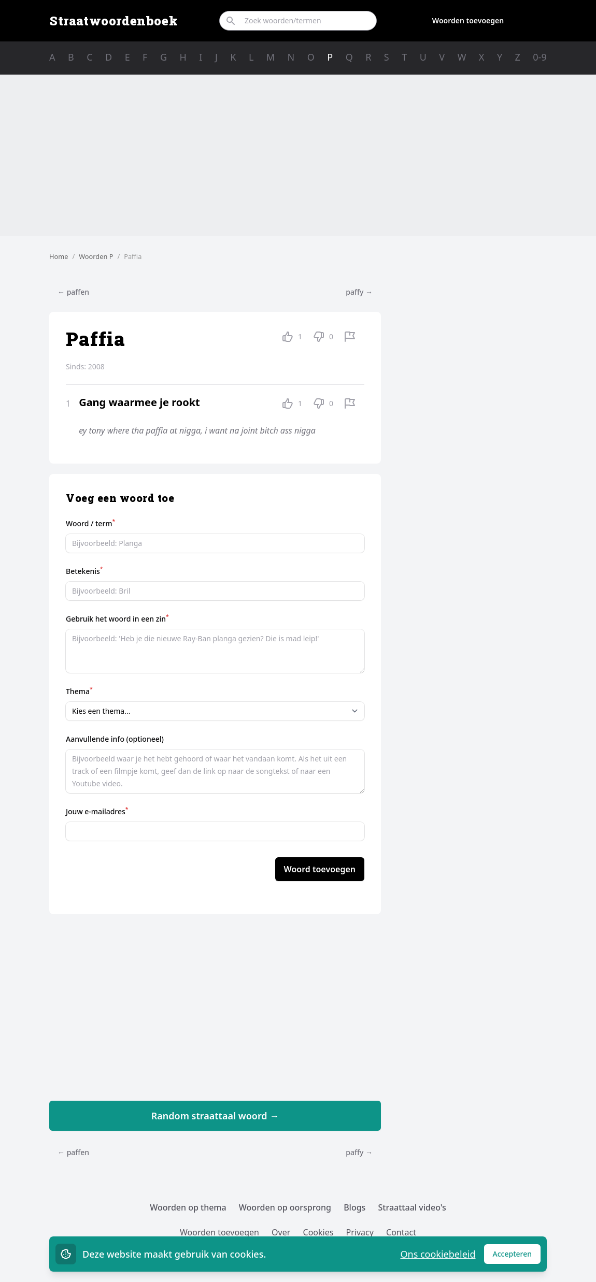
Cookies (318, 1232)
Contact (401, 1232)
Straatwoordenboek (113, 20)
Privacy (360, 1232)
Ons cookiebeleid (437, 1254)
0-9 (539, 57)
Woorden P (96, 256)
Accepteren (517, 1256)
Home (58, 256)
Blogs (354, 1207)
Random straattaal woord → (215, 1116)
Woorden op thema (188, 1207)
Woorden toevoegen (468, 20)
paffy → (359, 292)
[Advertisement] (298, 155)
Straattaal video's (412, 1207)
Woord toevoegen (320, 869)
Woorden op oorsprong (285, 1207)
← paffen (73, 292)
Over (281, 1232)
